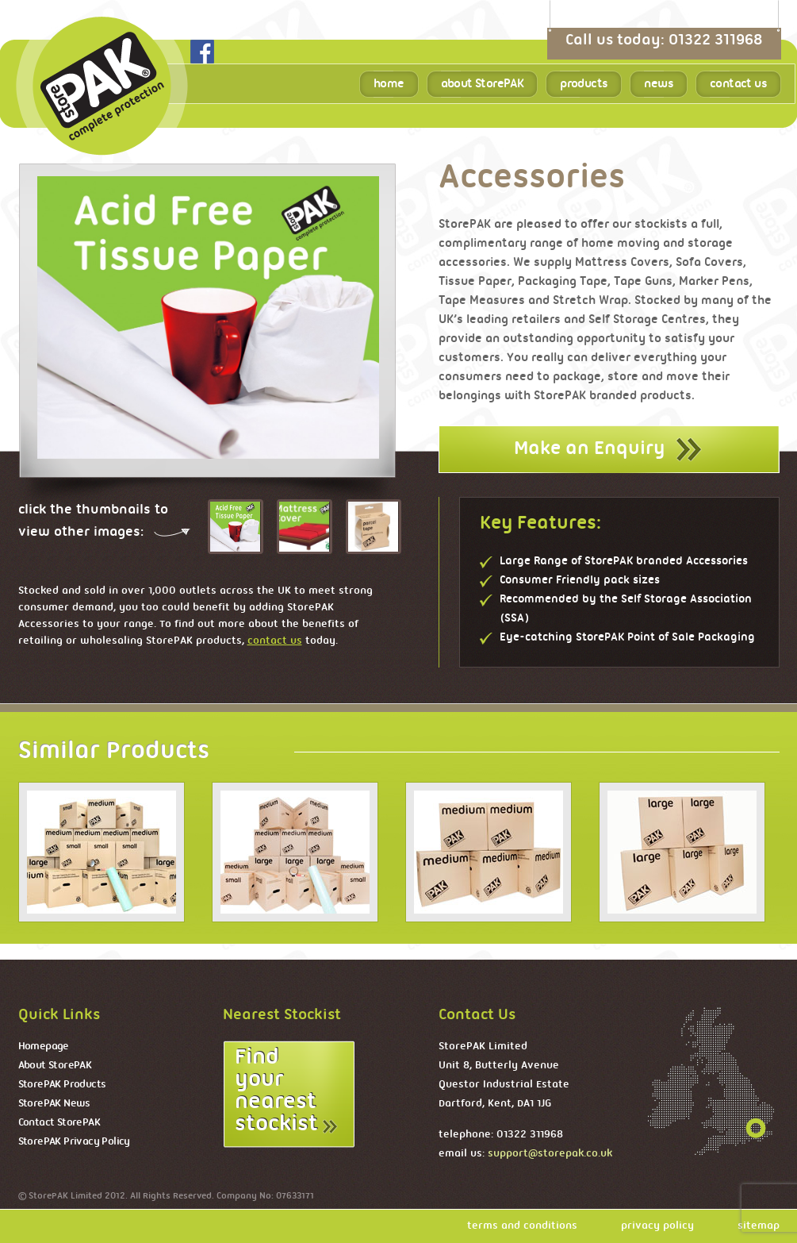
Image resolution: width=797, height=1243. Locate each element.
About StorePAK (55, 1066)
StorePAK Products (62, 1085)
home (389, 84)
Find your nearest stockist (276, 1091)
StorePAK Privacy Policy (74, 1142)
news (658, 84)
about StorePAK (482, 84)
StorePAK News (54, 1104)
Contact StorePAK (59, 1123)
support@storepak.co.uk (550, 1154)
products (583, 84)
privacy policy (657, 1226)
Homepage (43, 1047)
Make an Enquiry (589, 449)
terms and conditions (522, 1226)
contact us (738, 84)
